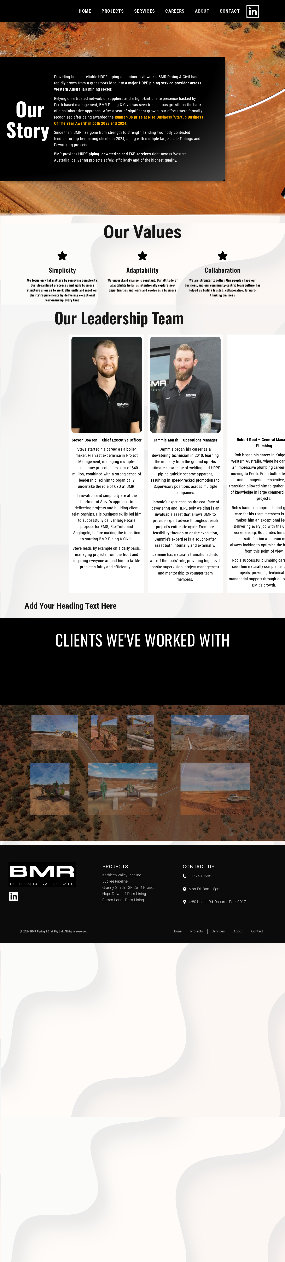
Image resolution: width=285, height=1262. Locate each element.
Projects (112, 11)
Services (144, 11)
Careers (175, 11)
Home (85, 11)
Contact (230, 11)
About (202, 11)
